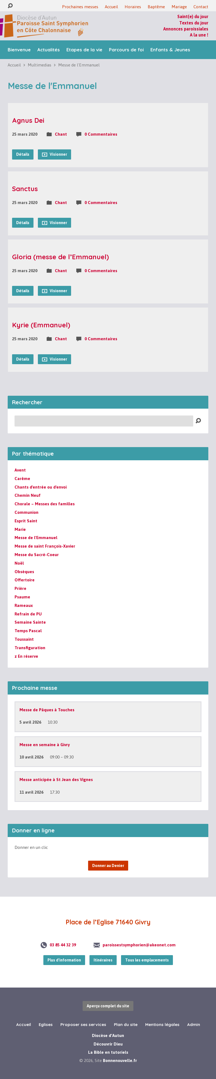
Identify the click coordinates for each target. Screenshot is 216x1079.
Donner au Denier (108, 865)
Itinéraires (103, 960)
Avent (20, 470)
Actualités (48, 50)
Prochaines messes (80, 6)
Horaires (133, 6)
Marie (20, 529)
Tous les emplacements (147, 960)
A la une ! (199, 34)
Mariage (179, 6)
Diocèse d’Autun (108, 1035)
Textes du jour (193, 22)
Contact (200, 6)
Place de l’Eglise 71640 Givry (108, 922)
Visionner (54, 154)
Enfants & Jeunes (170, 50)
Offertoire (25, 580)
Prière (20, 588)
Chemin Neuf (28, 495)
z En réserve (26, 656)
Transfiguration (30, 647)
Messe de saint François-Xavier (45, 546)
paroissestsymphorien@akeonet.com (139, 945)
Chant (61, 134)
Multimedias (39, 65)
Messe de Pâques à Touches (46, 709)
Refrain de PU (28, 614)
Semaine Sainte (30, 622)
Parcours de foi (126, 50)
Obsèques (24, 571)
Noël (19, 563)
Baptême (156, 6)
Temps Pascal (28, 630)
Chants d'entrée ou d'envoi (41, 487)
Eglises (46, 1024)
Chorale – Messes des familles (45, 503)
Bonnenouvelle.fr (120, 1060)
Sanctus (25, 189)
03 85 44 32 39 (63, 945)
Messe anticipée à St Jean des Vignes (56, 779)
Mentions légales (162, 1024)
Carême (22, 478)
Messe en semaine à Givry (44, 744)
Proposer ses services (83, 1024)
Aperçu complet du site (108, 1006)
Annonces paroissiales (185, 28)
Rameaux (24, 605)
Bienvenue (19, 50)
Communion (26, 512)
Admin (193, 1024)
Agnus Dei (28, 120)
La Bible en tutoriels (108, 1052)
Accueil (111, 6)
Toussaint (24, 639)
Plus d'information (64, 960)
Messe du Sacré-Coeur (37, 554)
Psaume (22, 597)
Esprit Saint (26, 520)
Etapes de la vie (84, 50)
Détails (22, 154)
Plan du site (126, 1024)
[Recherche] (104, 421)
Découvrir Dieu (108, 1044)
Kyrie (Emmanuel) (41, 325)
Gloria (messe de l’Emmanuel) (60, 257)
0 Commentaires (101, 134)
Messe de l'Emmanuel (79, 65)
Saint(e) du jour (192, 16)
